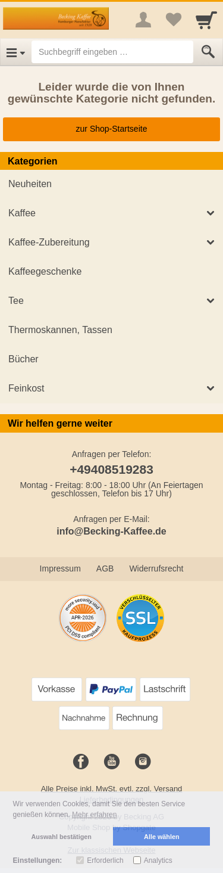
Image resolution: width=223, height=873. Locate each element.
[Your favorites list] (173, 19)
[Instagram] (142, 762)
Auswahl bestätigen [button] (62, 836)
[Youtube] (111, 762)
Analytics (158, 860)
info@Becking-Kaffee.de (111, 531)
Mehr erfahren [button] (94, 814)
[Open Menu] (16, 52)
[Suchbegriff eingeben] (112, 52)
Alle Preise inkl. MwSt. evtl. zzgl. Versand (112, 788)
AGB (105, 568)
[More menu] (143, 19)
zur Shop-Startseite (111, 128)
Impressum (60, 568)
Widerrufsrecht (156, 568)
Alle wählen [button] (161, 836)
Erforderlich (105, 860)
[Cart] (206, 19)
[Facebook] (80, 762)
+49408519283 (111, 469)
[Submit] (208, 52)
